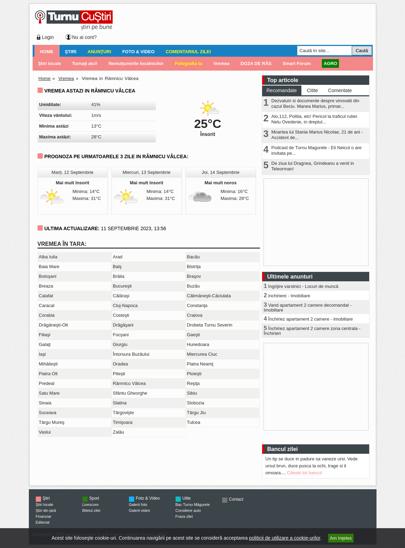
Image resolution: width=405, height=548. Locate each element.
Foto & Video (138, 51)
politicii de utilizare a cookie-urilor (284, 538)
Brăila (118, 276)
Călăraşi (121, 295)
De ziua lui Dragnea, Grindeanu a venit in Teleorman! (313, 166)
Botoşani (48, 276)
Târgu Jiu (196, 412)
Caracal (47, 305)
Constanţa (197, 305)
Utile (187, 498)
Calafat (46, 295)
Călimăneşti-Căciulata (209, 295)
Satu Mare (49, 393)
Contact (236, 499)
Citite (312, 90)
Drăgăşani (123, 325)
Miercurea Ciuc (202, 354)
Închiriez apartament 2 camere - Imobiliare (310, 319)
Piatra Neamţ (200, 363)
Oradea (120, 363)
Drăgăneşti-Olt (53, 325)
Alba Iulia (48, 256)
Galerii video (139, 510)
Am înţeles (341, 538)
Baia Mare (49, 266)
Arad (117, 256)
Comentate (340, 90)
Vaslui (45, 432)
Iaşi (42, 354)
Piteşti (119, 373)
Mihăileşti (48, 363)
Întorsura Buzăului (131, 354)
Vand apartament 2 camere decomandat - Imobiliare (308, 308)
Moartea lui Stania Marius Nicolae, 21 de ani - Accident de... (317, 134)
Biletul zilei (91, 510)
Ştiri (70, 51)
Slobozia (195, 402)
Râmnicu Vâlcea (129, 383)
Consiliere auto (188, 510)
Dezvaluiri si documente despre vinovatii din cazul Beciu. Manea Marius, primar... (315, 103)
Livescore (90, 504)
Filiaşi (44, 334)
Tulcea (194, 422)
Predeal (47, 383)
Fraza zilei (184, 516)
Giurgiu (120, 344)
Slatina (120, 402)
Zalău (118, 432)
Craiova (195, 315)
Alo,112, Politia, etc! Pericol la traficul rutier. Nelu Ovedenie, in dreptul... (315, 119)
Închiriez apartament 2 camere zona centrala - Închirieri (312, 331)
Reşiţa (193, 383)
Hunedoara (198, 344)
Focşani (121, 334)
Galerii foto (138, 504)
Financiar (43, 516)
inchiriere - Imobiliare (289, 295)
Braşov (194, 276)
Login (48, 37)
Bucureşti (122, 286)
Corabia (47, 315)
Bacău (193, 256)
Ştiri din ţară (46, 510)
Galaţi (45, 344)
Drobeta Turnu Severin (210, 325)
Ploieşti (194, 373)
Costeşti (121, 315)
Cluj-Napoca (125, 305)
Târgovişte (123, 412)
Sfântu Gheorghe (130, 393)
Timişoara (123, 422)
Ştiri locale (45, 504)
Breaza (46, 286)
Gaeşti (193, 334)
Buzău (193, 286)
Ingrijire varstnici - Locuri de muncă (303, 286)
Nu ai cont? (84, 37)
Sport (94, 498)
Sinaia (45, 402)
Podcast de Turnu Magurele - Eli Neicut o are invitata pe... (317, 150)
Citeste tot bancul (304, 472)
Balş (117, 266)
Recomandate (282, 90)
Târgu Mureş (52, 422)
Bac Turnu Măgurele (193, 504)
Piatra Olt (48, 373)
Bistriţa (194, 266)
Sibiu (192, 393)
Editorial (43, 522)
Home (47, 51)
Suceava (48, 412)
